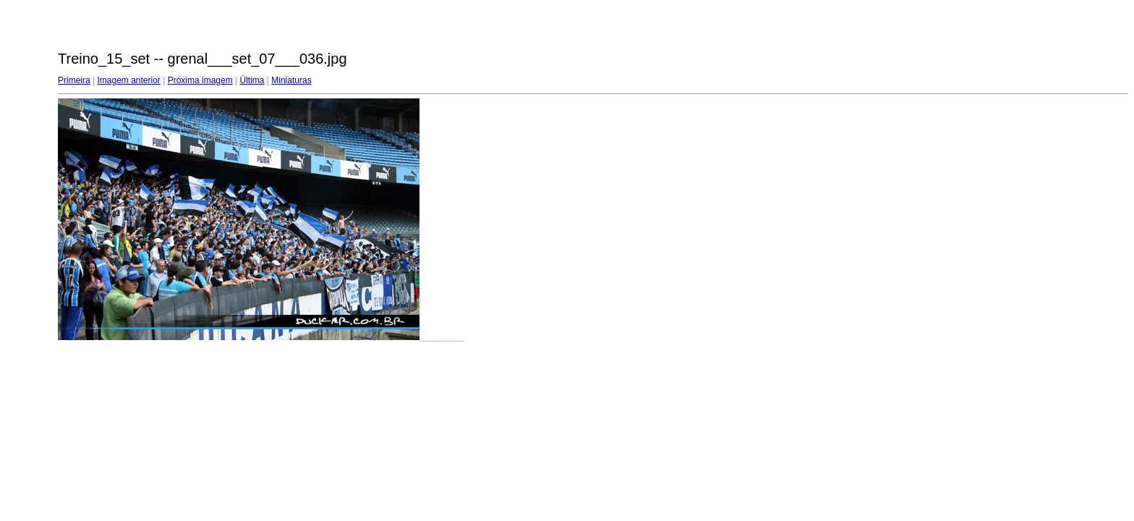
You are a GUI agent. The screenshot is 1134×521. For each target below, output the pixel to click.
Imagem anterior (128, 80)
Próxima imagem (200, 80)
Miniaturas (291, 80)
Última (251, 80)
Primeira (74, 80)
